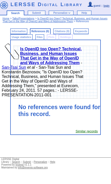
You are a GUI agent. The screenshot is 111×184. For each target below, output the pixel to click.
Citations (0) (62, 31)
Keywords (81, 31)
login (106, 5)
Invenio (20, 164)
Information (19, 31)
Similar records (87, 131)
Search (15, 13)
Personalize (60, 13)
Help (84, 13)
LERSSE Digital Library (46, 4)
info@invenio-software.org (33, 167)
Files (40, 37)
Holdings (65, 37)
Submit (36, 13)
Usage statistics (21, 37)
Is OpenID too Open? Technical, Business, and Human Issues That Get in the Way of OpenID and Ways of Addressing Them (55, 20)
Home (6, 18)
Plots (51, 37)
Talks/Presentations (23, 18)
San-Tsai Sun (14, 67)
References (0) (40, 31)
